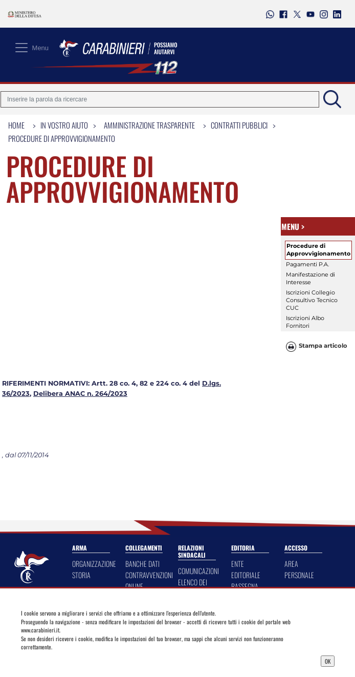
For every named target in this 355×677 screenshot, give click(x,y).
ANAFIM (135, 552)
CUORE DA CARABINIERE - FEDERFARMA (143, 530)
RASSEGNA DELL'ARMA (244, 491)
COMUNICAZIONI (198, 469)
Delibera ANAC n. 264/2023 (80, 293)
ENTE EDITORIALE (245, 468)
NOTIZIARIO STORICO (245, 547)
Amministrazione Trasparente (149, 125)
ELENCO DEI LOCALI (192, 487)
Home (16, 125)
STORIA (81, 474)
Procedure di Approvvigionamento (61, 138)
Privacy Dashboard (61, 660)
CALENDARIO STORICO (247, 525)
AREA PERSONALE (299, 468)
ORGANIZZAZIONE (94, 462)
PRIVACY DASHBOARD (141, 502)
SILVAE (239, 507)
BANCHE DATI (142, 462)
